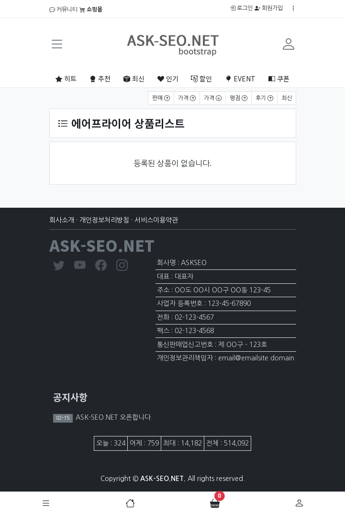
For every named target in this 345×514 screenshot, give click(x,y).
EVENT (240, 78)
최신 (134, 78)
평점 (238, 98)
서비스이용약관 (156, 220)
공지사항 (70, 397)
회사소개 (61, 220)
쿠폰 (278, 78)
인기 (167, 78)
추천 (100, 78)
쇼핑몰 (90, 9)
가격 (187, 98)
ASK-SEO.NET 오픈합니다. (113, 417)
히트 (66, 78)
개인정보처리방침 (104, 220)
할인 (201, 78)
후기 (264, 98)
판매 (161, 98)
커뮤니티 (63, 9)
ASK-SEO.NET (102, 245)
